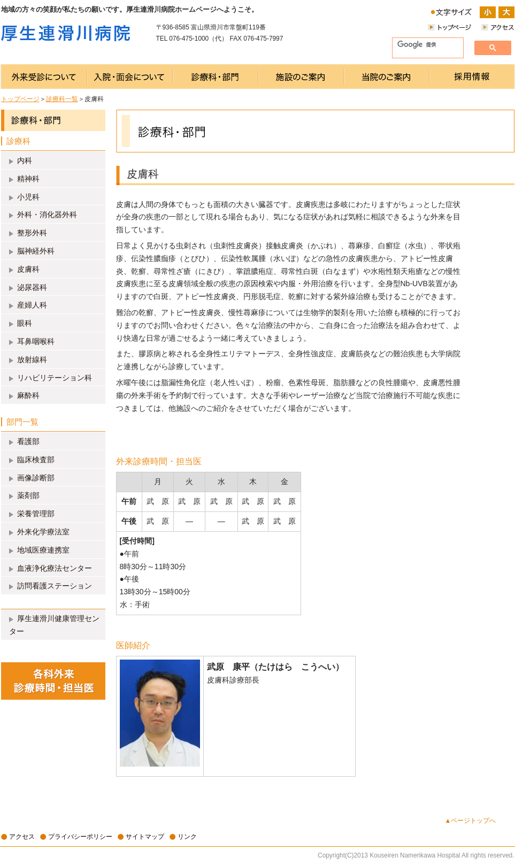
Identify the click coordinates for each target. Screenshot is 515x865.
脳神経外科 (36, 251)
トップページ (20, 99)
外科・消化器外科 (47, 214)
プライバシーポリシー (80, 836)
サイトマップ (145, 836)
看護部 (28, 441)
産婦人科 (32, 305)
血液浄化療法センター (54, 568)
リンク (187, 836)
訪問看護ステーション (54, 585)
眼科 (24, 323)
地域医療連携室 (43, 550)
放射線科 (32, 359)
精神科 (28, 178)
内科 (24, 160)
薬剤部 (28, 495)
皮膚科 (28, 269)
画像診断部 (36, 477)
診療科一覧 (62, 99)
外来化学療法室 (43, 531)
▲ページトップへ (470, 820)
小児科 (28, 197)
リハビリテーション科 (54, 377)
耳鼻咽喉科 (36, 341)
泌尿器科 (32, 287)
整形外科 (32, 232)
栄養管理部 (36, 513)
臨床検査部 (36, 459)
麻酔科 (28, 395)
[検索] (423, 45)
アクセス (22, 836)
